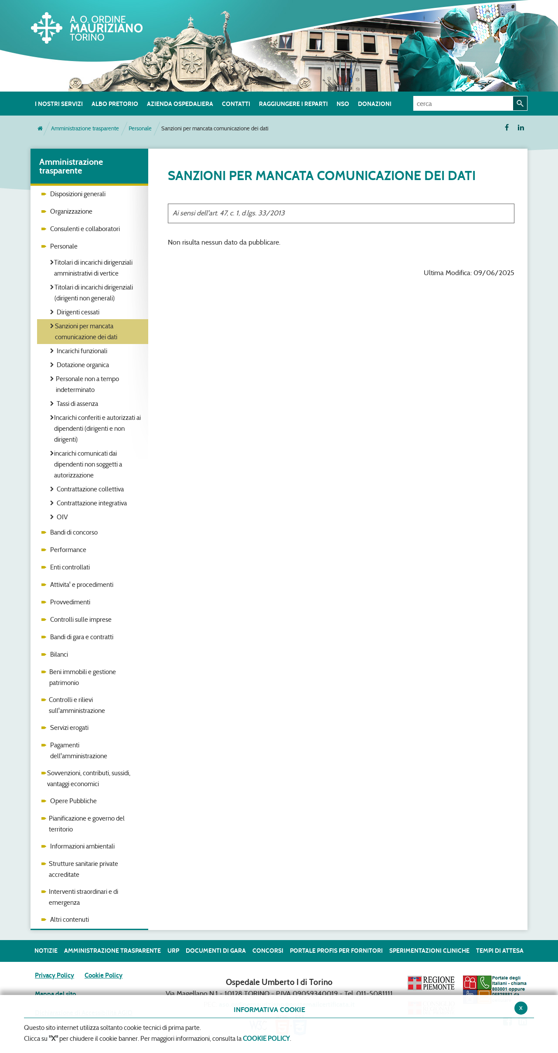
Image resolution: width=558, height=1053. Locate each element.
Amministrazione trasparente (85, 128)
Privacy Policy (54, 975)
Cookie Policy (103, 975)
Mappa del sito (55, 994)
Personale (140, 128)
